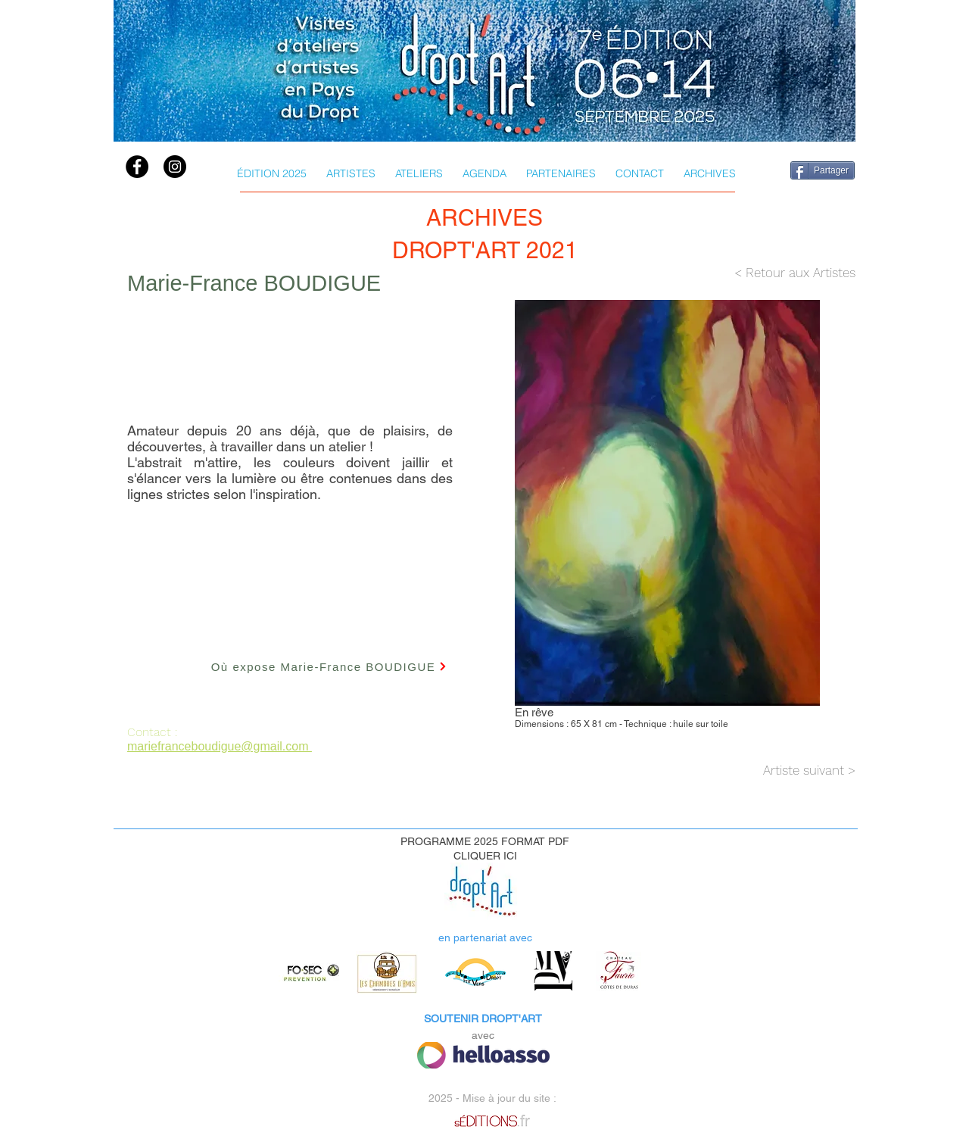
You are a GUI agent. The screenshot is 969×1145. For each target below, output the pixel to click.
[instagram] (175, 166)
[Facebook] (137, 166)
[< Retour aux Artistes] (768, 273)
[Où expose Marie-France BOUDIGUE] (329, 666)
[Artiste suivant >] (752, 770)
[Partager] (822, 170)
